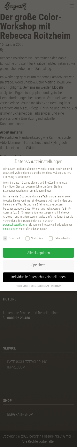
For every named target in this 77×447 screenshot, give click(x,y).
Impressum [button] (56, 286)
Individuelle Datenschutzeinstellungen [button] (38, 277)
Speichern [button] (38, 265)
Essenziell (11, 238)
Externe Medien (60, 238)
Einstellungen (10, 228)
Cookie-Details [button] (22, 286)
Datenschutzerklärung (15, 224)
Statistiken (34, 238)
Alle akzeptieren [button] (38, 253)
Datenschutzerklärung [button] (40, 286)
